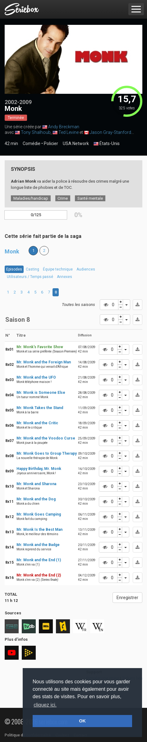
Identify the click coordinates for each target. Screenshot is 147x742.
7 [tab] (49, 292)
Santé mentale (90, 198)
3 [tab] (22, 292)
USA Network (76, 143)
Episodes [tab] (14, 269)
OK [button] (82, 720)
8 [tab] (56, 292)
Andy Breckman (63, 126)
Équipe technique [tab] (58, 269)
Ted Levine (68, 132)
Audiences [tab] (85, 269)
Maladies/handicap (30, 198)
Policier (51, 143)
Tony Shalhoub (36, 132)
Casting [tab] (32, 269)
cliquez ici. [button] (45, 705)
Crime (62, 198)
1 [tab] (8, 292)
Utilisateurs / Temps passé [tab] (30, 277)
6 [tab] (42, 292)
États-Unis (107, 143)
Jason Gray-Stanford (110, 132)
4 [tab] (28, 292)
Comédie (31, 143)
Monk (12, 251)
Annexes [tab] (64, 277)
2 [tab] (15, 292)
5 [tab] (35, 292)
